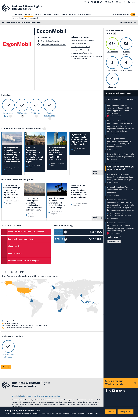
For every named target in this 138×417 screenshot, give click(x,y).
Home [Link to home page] (14, 18)
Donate (64, 14)
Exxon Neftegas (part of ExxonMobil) (82, 40)
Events (14, 396)
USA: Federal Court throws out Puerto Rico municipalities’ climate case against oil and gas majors (120, 177)
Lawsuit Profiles (126, 70)
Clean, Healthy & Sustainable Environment (26, 232)
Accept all (110, 411)
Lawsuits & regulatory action (20, 239)
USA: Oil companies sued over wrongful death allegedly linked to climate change (57, 203)
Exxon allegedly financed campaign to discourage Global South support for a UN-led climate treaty (11, 191)
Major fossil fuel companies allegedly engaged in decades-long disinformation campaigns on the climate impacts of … (11, 156)
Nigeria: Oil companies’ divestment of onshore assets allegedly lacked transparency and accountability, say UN (120, 226)
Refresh (131, 99)
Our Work (38, 14)
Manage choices (125, 411)
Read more (97, 172)
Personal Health (15, 253)
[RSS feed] (101, 2)
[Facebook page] (85, 2)
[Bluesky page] (94, 2)
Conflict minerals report (49, 114)
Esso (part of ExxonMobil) (79, 44)
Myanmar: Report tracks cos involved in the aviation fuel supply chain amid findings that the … (79, 139)
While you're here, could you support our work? (120, 168)
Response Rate (112, 51)
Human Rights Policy (8, 115)
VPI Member (35, 113)
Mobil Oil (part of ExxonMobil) (80, 47)
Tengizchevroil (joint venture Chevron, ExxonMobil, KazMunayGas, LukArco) (86, 57)
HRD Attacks (112, 70)
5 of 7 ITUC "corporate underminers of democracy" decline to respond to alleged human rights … (34, 154)
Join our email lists (84, 14)
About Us (72, 14)
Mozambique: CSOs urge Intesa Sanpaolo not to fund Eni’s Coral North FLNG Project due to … (57, 153)
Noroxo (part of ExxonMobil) (80, 50)
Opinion (56, 14)
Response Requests (126, 53)
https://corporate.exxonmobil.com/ (53, 44)
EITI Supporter (22, 113)
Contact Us (44, 396)
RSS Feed (114, 241)
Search (131, 2)
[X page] (88, 2)
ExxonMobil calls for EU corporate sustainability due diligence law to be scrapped (120, 157)
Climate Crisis (14, 246)
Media (23, 396)
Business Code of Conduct (8, 355)
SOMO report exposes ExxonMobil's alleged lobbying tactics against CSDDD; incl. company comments (119, 142)
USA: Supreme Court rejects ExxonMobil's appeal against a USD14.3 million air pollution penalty (34, 204)
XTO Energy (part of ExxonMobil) (81, 53)
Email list (120, 2)
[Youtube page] (98, 2)
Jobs (18, 396)
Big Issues (47, 14)
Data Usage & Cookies (33, 396)
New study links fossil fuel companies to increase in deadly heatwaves (120, 190)
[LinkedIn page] (91, 2)
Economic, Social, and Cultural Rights (23, 260)
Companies (28, 14)
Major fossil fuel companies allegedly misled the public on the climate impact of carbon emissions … (79, 192)
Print (6, 367)
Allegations (112, 87)
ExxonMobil (34, 18)
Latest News (17, 14)
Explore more (114, 237)
